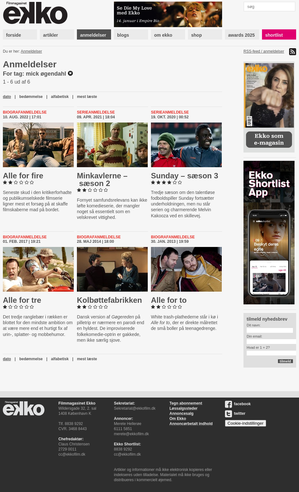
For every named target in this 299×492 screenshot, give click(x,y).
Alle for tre (22, 300)
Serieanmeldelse (96, 112)
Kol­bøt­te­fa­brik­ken (109, 300)
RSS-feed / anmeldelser (263, 51)
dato (7, 96)
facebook (238, 404)
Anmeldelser (31, 51)
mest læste (87, 96)
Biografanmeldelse (25, 112)
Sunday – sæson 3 (184, 175)
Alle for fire (23, 175)
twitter (235, 413)
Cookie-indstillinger (246, 423)
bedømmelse (30, 96)
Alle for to (169, 300)
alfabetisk (60, 96)
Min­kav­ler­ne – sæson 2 (102, 179)
